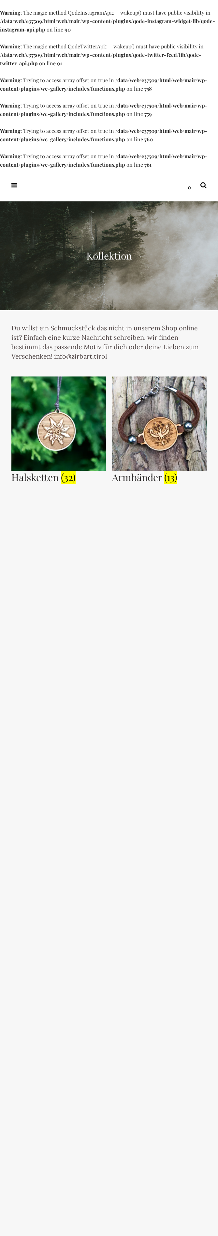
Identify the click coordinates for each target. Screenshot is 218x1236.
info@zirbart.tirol (79, 356)
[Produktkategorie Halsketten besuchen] (58, 474)
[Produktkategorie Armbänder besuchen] (159, 474)
